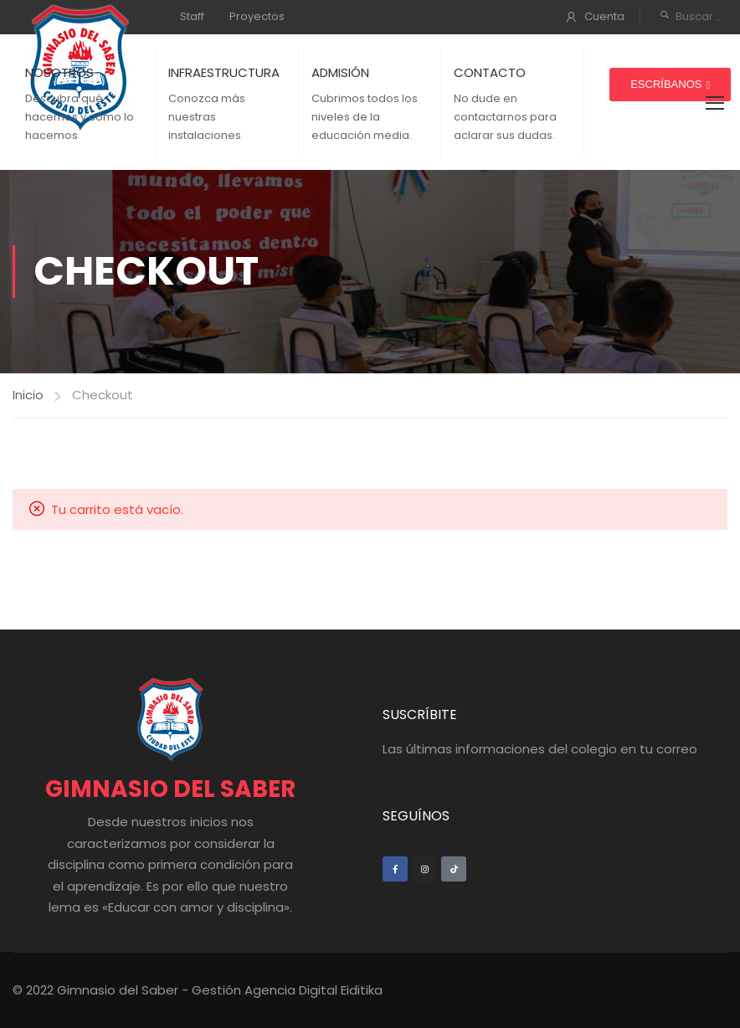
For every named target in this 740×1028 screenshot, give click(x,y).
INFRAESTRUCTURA (224, 72)
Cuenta (604, 16)
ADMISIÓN (340, 72)
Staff (192, 16)
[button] (670, 84)
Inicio (28, 394)
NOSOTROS (59, 72)
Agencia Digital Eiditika (313, 990)
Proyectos (257, 16)
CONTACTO (490, 72)
